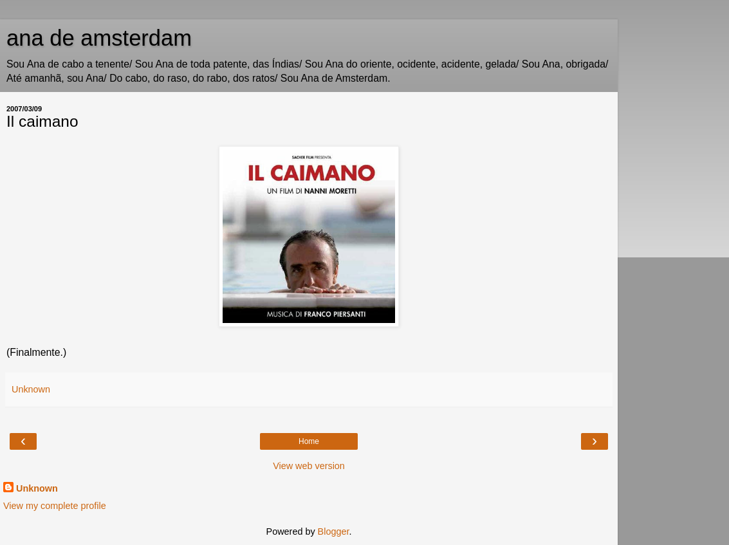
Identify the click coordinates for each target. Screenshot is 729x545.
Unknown (37, 488)
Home (309, 441)
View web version (309, 466)
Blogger (333, 531)
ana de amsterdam (99, 38)
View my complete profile (54, 506)
